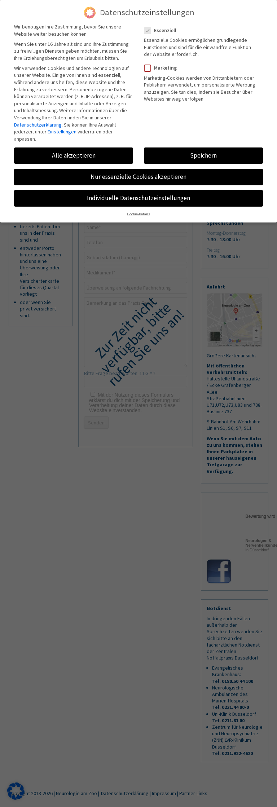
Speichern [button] (203, 155)
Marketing (163, 68)
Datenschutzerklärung (38, 125)
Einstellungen (62, 131)
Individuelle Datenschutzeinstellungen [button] (138, 198)
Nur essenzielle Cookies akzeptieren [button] (138, 177)
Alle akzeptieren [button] (74, 155)
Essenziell (163, 30)
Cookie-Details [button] (138, 214)
